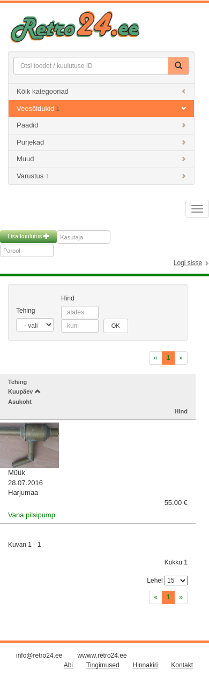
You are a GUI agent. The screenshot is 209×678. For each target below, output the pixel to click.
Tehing (25, 310)
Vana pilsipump (31, 515)
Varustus (101, 176)
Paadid (101, 125)
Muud (101, 159)
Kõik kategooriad (101, 91)
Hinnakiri (145, 665)
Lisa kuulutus (28, 236)
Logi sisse (188, 263)
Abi (68, 665)
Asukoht (20, 401)
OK (115, 325)
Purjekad (101, 142)
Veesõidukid (101, 108)
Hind (67, 298)
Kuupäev (24, 391)
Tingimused (103, 665)
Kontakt (182, 665)
